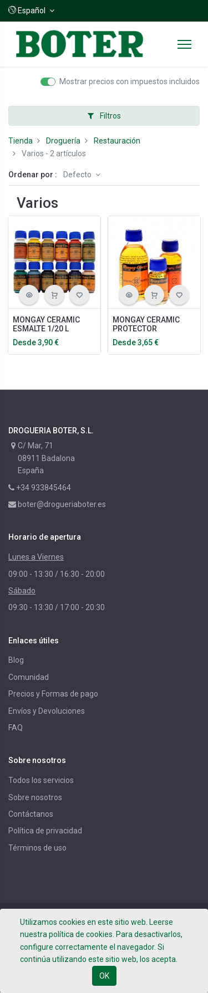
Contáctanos (30, 814)
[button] (31, 10)
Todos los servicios (41, 780)
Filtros (104, 115)
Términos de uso (37, 847)
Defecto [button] (78, 174)
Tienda (20, 140)
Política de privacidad (45, 830)
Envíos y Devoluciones (46, 711)
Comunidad (28, 677)
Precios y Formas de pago (53, 693)
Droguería (63, 140)
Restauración (117, 140)
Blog (16, 660)
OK (104, 975)
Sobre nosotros (35, 797)
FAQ (15, 727)
